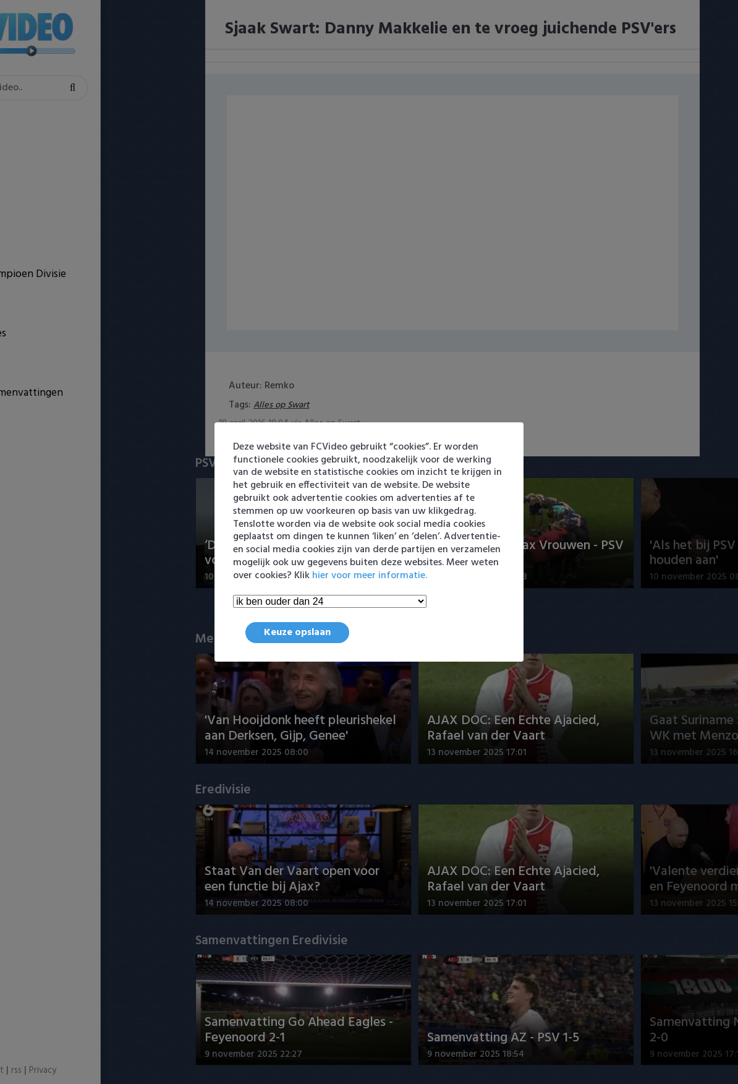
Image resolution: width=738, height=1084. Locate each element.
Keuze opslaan (297, 633)
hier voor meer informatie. (369, 576)
